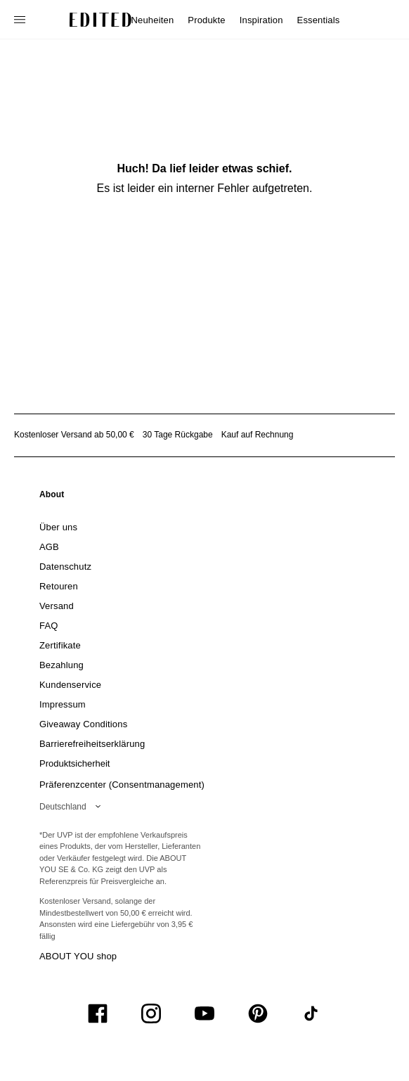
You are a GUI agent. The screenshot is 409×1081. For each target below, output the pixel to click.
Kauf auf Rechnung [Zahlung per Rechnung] (257, 435)
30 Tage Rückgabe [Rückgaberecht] (178, 435)
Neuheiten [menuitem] (152, 20)
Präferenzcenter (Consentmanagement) (121, 784)
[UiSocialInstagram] (151, 1013)
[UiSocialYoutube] (204, 1013)
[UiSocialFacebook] (97, 1013)
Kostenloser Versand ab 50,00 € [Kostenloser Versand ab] (74, 435)
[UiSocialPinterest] (257, 1013)
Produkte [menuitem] (206, 20)
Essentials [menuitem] (318, 20)
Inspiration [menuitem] (261, 20)
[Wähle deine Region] (72, 807)
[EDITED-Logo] (100, 20)
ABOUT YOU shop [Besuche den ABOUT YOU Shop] (78, 956)
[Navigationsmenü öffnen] (21, 19)
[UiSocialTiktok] (311, 1013)
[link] (52, 497)
